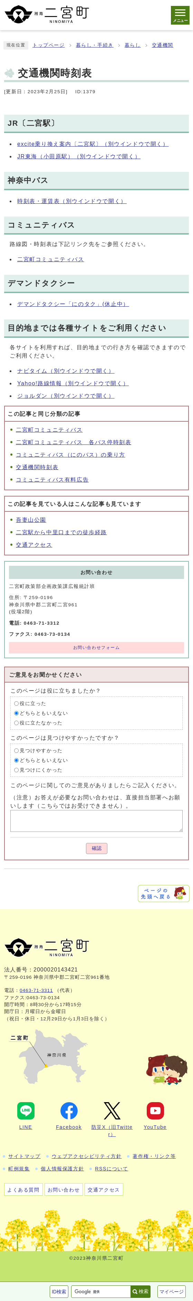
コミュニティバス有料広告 (52, 480)
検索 (143, 1291)
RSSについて (111, 1168)
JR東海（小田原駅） (79, 156)
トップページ (48, 45)
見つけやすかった (41, 750)
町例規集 (19, 1168)
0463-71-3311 (36, 990)
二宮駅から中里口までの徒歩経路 (61, 532)
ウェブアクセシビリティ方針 (87, 1156)
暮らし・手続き (95, 45)
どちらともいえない (44, 713)
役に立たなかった (41, 723)
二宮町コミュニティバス (50, 259)
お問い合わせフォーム (96, 647)
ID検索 (59, 1291)
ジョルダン (66, 396)
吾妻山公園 (31, 520)
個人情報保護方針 (62, 1168)
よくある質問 (23, 1190)
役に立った (33, 703)
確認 (97, 848)
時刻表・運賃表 (72, 201)
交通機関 (162, 45)
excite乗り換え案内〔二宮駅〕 (93, 144)
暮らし (133, 45)
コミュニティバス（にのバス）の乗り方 (70, 455)
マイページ (172, 1291)
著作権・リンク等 (154, 1156)
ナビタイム (66, 371)
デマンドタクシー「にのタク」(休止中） (73, 304)
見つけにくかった (41, 770)
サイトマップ (24, 1156)
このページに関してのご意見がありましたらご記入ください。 (95, 785)
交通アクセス (34, 545)
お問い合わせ (64, 1190)
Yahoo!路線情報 (73, 383)
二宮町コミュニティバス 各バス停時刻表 (73, 442)
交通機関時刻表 (37, 467)
